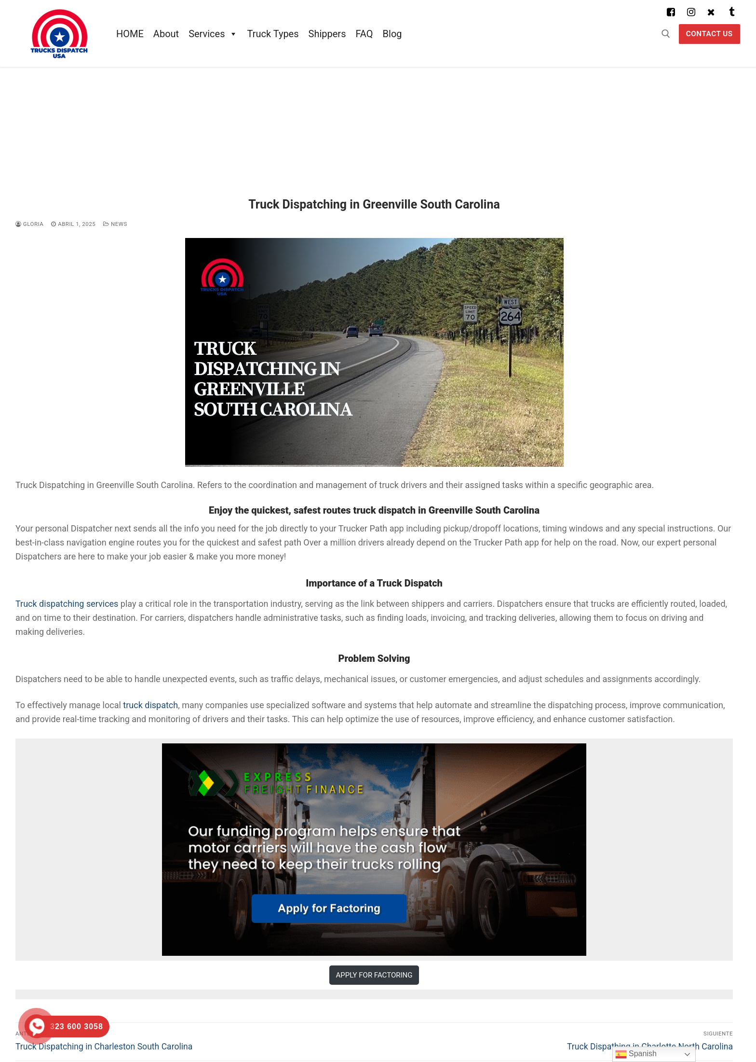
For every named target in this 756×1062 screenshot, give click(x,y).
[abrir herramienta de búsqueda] (666, 33)
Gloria (29, 224)
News (115, 224)
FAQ (364, 34)
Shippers (327, 34)
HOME (130, 34)
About (166, 34)
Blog (392, 34)
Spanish (636, 1054)
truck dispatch (150, 705)
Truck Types (273, 34)
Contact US (709, 33)
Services (213, 33)
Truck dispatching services (66, 604)
